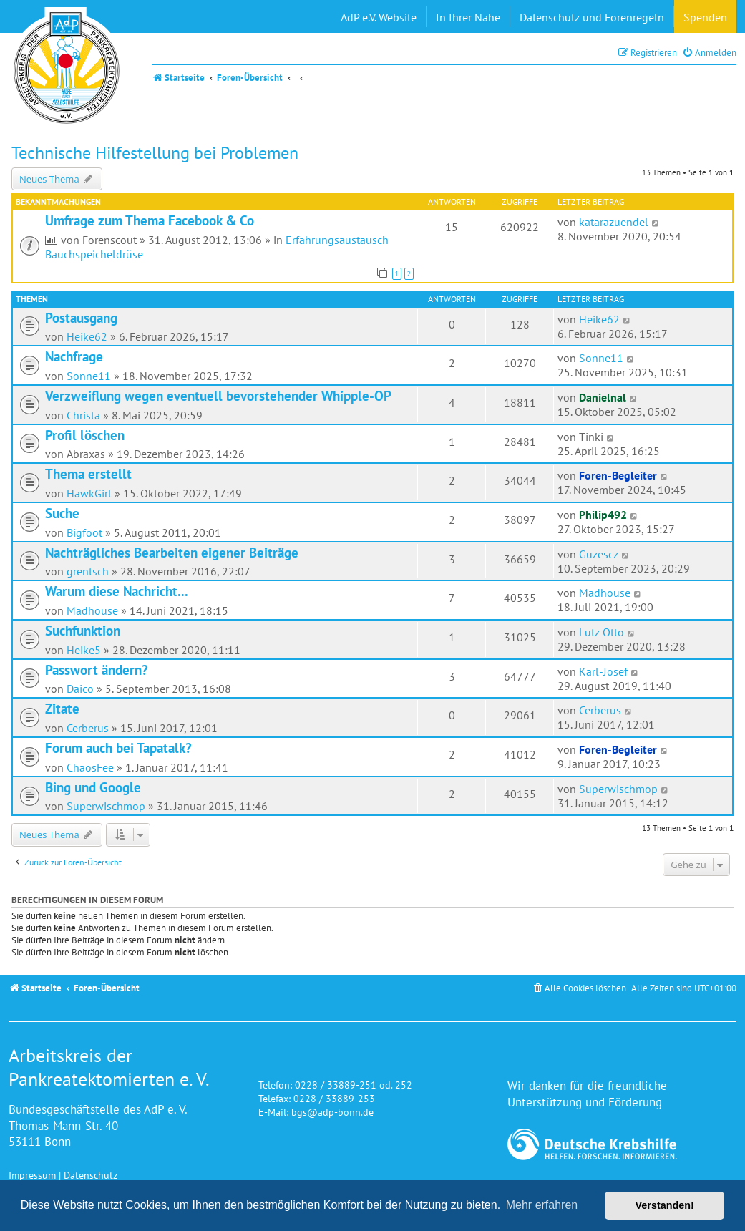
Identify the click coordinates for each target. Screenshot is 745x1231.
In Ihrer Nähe (468, 17)
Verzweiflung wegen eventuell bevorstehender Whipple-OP (218, 395)
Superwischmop (106, 806)
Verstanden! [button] (665, 1205)
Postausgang (81, 317)
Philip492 (603, 514)
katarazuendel (613, 222)
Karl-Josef (603, 671)
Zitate (62, 708)
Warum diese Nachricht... (116, 591)
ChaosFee (90, 767)
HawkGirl (89, 493)
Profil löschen (85, 435)
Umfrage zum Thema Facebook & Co (149, 220)
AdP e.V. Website (379, 17)
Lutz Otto (601, 632)
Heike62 (87, 336)
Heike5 (84, 650)
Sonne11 (89, 376)
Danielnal (602, 397)
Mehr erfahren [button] (542, 1205)
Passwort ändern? (96, 669)
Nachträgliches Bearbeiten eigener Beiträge (171, 552)
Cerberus (88, 728)
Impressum (32, 1175)
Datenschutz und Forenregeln (592, 17)
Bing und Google (93, 787)
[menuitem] (709, 52)
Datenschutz (90, 1175)
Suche (62, 513)
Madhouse (92, 610)
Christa (83, 415)
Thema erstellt (88, 473)
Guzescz (598, 554)
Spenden (705, 17)
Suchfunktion (82, 630)
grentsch (88, 571)
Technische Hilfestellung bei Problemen (154, 153)
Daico (80, 688)
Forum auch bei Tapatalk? (118, 747)
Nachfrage (74, 356)
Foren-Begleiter (618, 475)
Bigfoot (84, 532)
